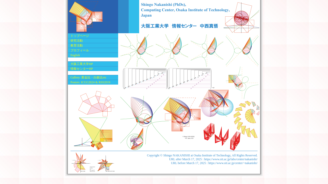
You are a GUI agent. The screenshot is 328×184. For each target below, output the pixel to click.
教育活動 (76, 45)
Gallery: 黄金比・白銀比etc (88, 77)
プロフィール (79, 50)
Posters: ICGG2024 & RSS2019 (90, 82)
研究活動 (76, 40)
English (75, 55)
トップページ (79, 36)
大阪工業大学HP (81, 64)
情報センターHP (81, 69)
